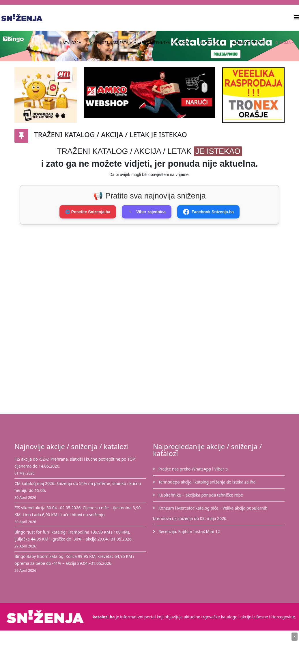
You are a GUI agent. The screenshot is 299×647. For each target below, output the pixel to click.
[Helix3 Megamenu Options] (296, 17)
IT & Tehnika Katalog (167, 42)
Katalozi (69, 42)
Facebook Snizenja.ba (208, 212)
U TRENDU (210, 42)
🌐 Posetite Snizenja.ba (87, 211)
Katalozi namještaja (111, 42)
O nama (283, 42)
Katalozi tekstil (250, 42)
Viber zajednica (147, 212)
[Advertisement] (155, 274)
